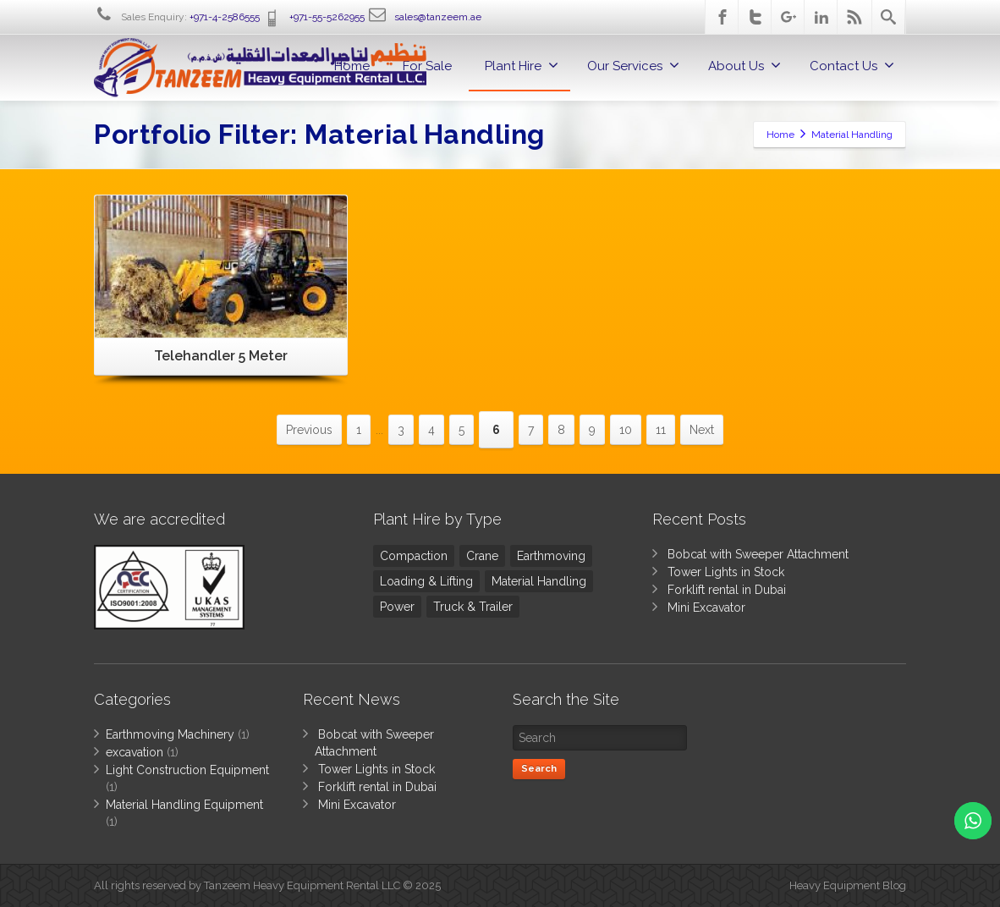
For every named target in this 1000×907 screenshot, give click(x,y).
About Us (744, 66)
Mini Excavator (706, 607)
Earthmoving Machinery (170, 734)
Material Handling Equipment (184, 804)
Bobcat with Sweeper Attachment (758, 554)
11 (661, 430)
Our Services (633, 66)
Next (702, 430)
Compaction (414, 556)
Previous (309, 430)
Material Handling (539, 581)
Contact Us (852, 66)
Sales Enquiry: (177, 17)
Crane (482, 556)
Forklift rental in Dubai (727, 589)
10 (625, 430)
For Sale (427, 66)
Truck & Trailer (473, 606)
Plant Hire (521, 66)
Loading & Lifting (426, 581)
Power (397, 606)
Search (539, 768)
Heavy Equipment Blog (847, 885)
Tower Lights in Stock (726, 572)
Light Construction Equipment (187, 770)
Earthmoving (551, 556)
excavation (134, 752)
